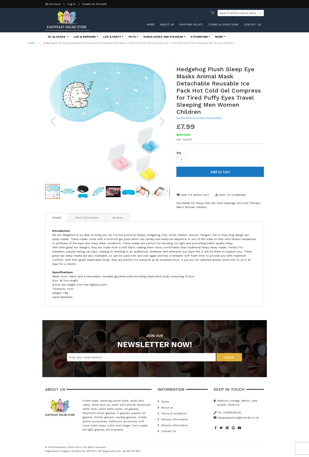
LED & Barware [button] (85, 36)
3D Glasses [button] (57, 36)
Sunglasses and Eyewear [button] (163, 36)
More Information (87, 217)
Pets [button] (132, 36)
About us (167, 24)
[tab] (56, 217)
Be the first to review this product (199, 118)
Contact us (252, 24)
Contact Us (166, 431)
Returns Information (172, 425)
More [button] (219, 36)
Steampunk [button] (199, 36)
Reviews (118, 217)
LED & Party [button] (112, 36)
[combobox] (241, 13)
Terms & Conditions (223, 24)
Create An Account (94, 4)
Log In (71, 4)
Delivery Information (172, 419)
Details (56, 217)
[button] (53, 121)
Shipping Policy (191, 24)
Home (151, 24)
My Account (53, 4)
